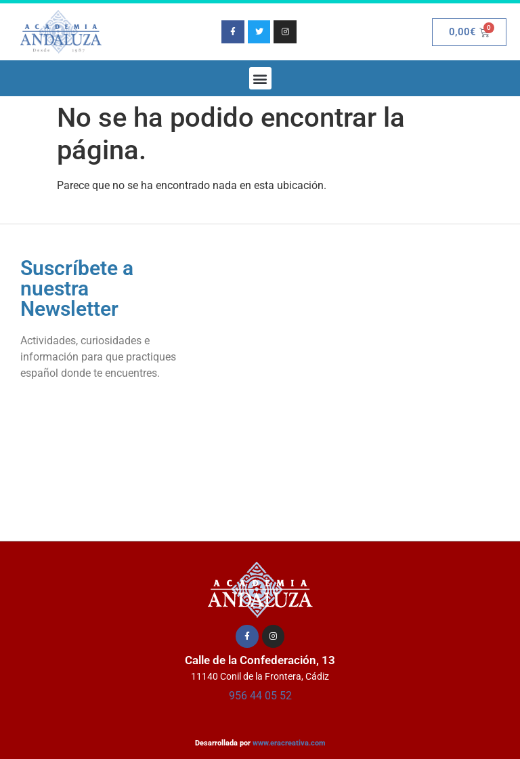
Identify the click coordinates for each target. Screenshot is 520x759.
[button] (260, 78)
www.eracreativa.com (289, 743)
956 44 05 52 (260, 695)
